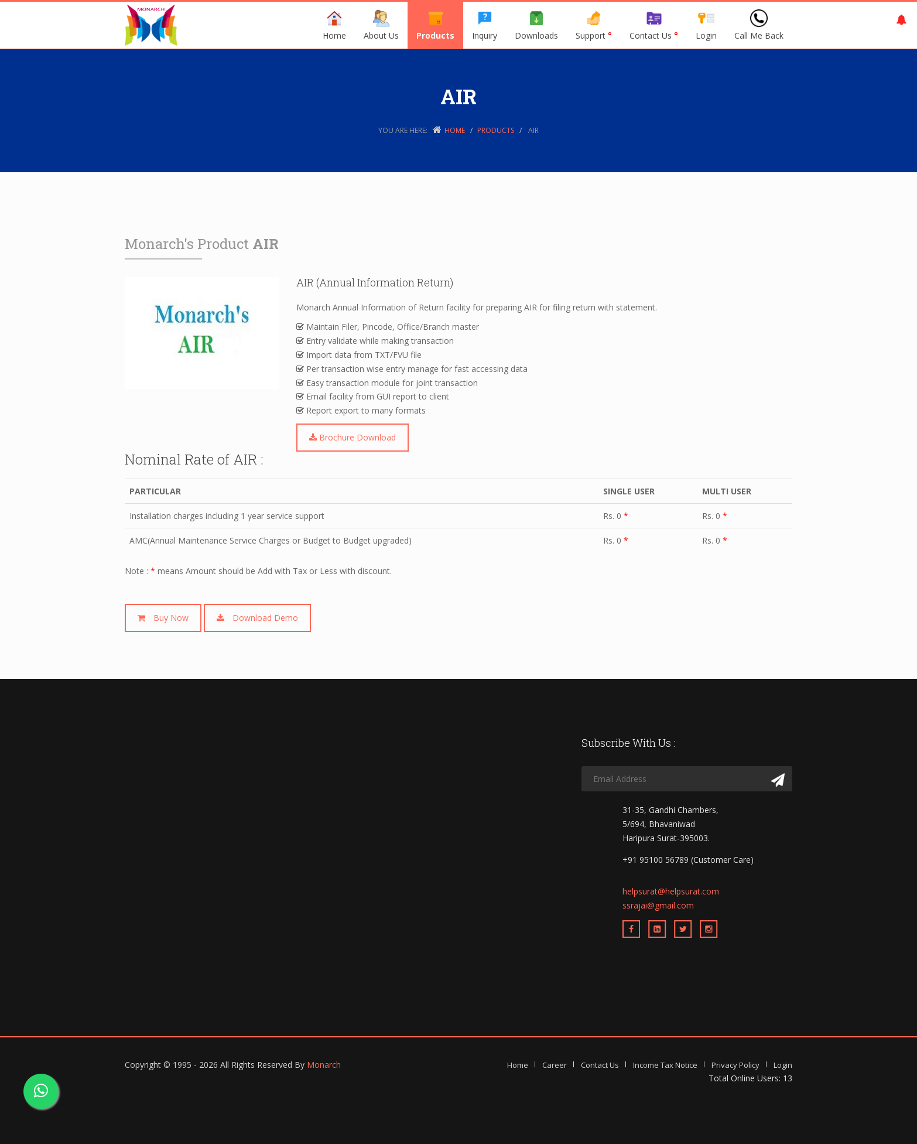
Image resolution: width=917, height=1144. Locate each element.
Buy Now (163, 617)
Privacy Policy (735, 1065)
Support (594, 25)
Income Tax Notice (665, 1065)
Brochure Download (352, 437)
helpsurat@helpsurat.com (670, 891)
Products (435, 25)
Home (334, 25)
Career (554, 1065)
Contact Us (653, 25)
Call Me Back (758, 25)
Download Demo (257, 617)
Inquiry (484, 25)
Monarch (324, 1064)
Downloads (536, 25)
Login (706, 25)
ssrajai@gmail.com (658, 905)
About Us (381, 25)
